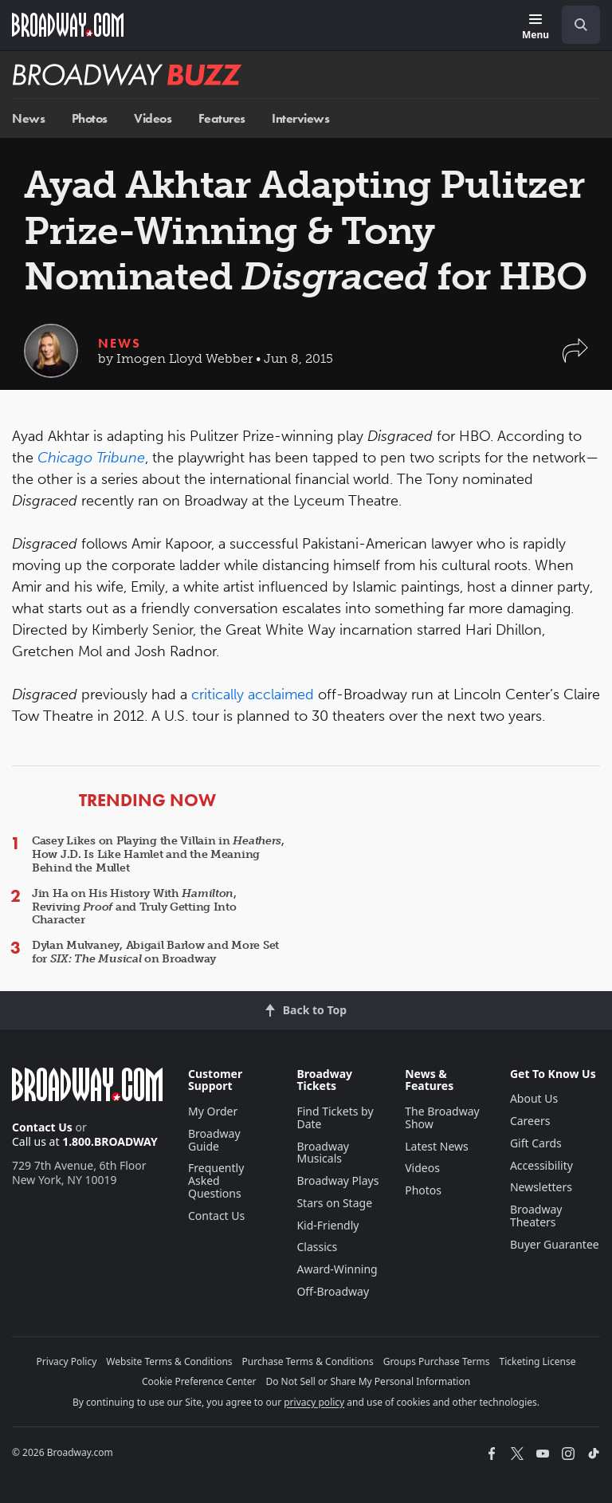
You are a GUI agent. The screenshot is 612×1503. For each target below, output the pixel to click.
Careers (530, 1120)
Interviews (300, 118)
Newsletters (541, 1186)
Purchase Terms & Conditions (308, 1361)
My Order (212, 1111)
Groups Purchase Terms (436, 1361)
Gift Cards (536, 1143)
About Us (534, 1098)
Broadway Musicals (322, 1153)
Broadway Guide (214, 1140)
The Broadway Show (442, 1117)
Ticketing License (538, 1361)
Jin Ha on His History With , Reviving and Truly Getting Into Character (134, 907)
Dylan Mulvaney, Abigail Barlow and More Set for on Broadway (155, 952)
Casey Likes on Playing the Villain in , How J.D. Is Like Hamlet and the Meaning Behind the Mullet (158, 854)
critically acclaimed (252, 694)
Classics (316, 1246)
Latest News (437, 1146)
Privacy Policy (67, 1361)
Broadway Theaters (536, 1216)
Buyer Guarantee (554, 1244)
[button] (575, 358)
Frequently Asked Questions (216, 1180)
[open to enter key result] (581, 25)
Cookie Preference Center (199, 1381)
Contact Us (42, 1127)
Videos (152, 118)
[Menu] (535, 27)
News (28, 118)
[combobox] (574, 25)
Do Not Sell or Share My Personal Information (367, 1381)
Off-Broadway (332, 1291)
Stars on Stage (334, 1202)
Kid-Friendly (327, 1225)
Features (221, 118)
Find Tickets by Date (334, 1117)
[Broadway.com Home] (68, 25)
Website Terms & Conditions (169, 1361)
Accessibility (541, 1165)
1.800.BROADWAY (110, 1141)
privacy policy (314, 1402)
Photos (90, 118)
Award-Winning (336, 1269)
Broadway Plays (337, 1180)
